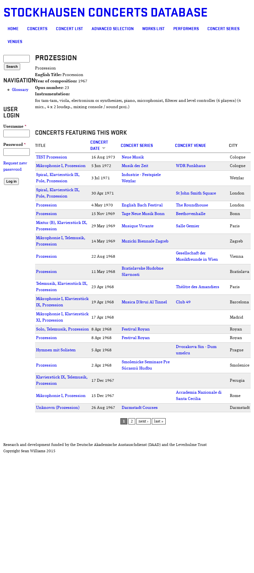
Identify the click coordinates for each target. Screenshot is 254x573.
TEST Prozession (51, 157)
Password (14, 145)
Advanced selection (113, 28)
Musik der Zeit (135, 166)
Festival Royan (136, 329)
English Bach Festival (142, 205)
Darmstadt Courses (140, 408)
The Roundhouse (192, 205)
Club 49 (183, 302)
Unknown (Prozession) (57, 408)
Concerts (37, 28)
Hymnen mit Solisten (56, 350)
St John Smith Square (196, 193)
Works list (153, 28)
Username (14, 126)
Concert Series (223, 28)
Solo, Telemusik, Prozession (62, 329)
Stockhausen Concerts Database (105, 13)
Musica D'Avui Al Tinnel (144, 302)
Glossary (20, 90)
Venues (15, 41)
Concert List (69, 28)
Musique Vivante (137, 226)
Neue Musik (133, 157)
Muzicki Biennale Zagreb (145, 241)
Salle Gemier (187, 226)
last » (158, 421)
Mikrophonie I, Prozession (61, 166)
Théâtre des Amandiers (197, 287)
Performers (186, 28)
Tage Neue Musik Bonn (143, 214)
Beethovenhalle (190, 214)
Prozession (46, 205)
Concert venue (190, 145)
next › (143, 421)
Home (13, 28)
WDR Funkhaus (191, 166)
